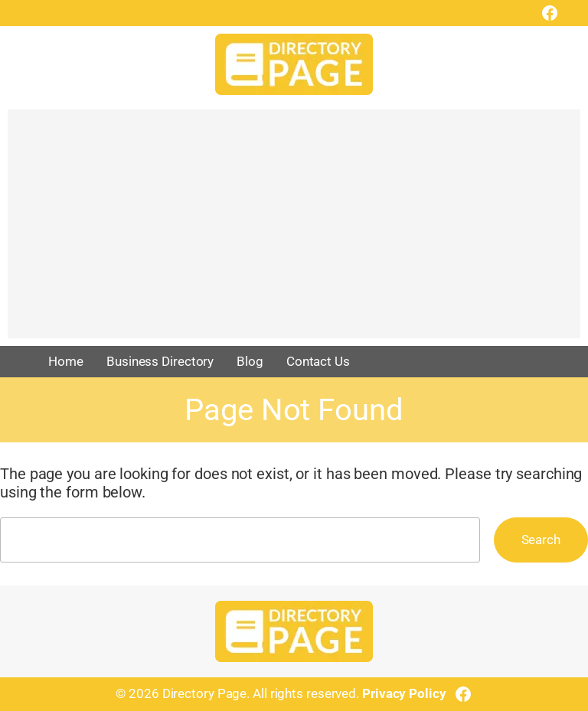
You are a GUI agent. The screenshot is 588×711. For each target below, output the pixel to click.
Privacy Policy (404, 693)
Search (540, 539)
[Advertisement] (294, 231)
